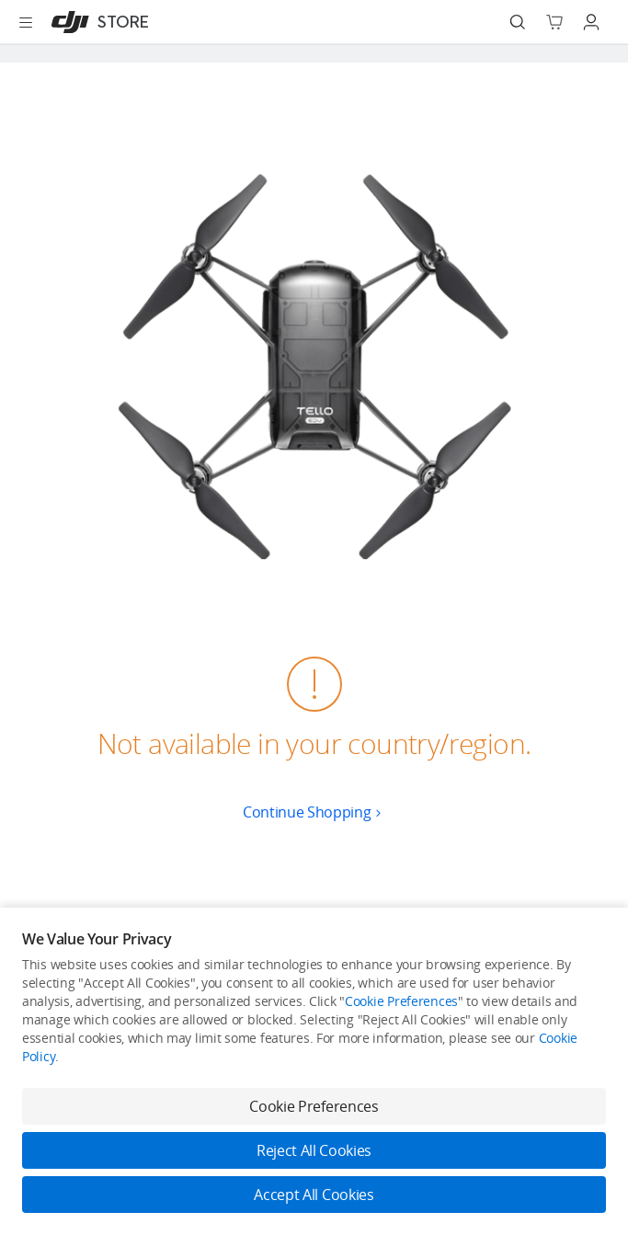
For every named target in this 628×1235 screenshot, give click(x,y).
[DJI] (96, 22)
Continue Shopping (314, 812)
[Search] (517, 22)
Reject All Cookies (314, 1150)
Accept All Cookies (313, 1194)
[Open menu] (25, 22)
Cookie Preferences (401, 1001)
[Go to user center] (591, 22)
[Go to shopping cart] (554, 22)
